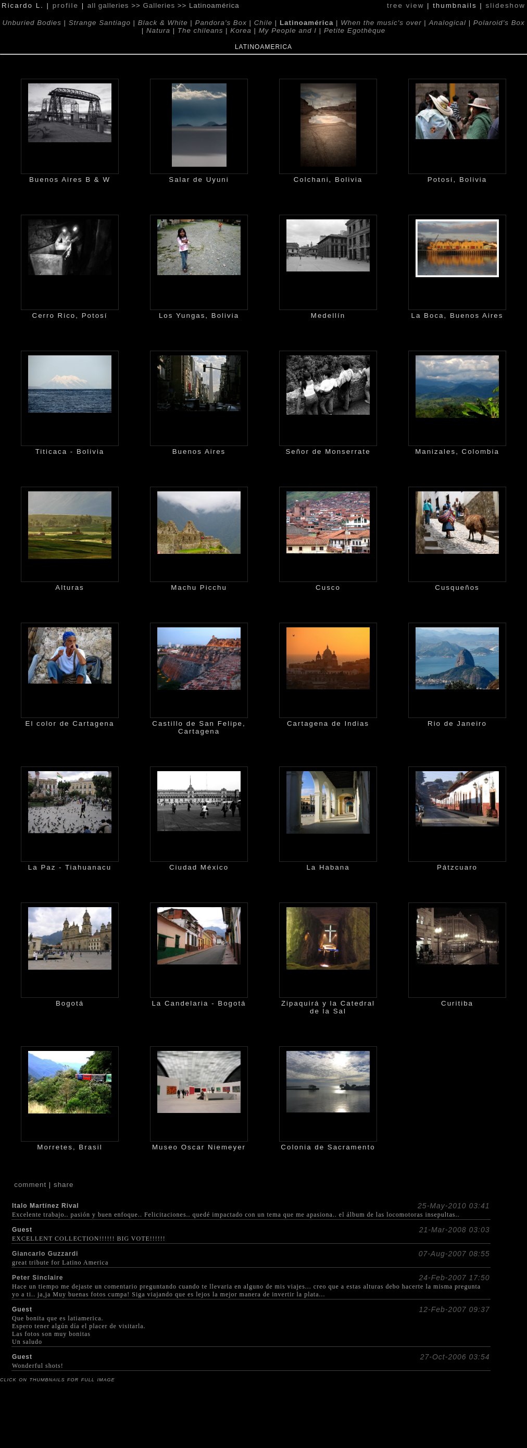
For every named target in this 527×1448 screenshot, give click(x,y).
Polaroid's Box (499, 23)
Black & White (163, 23)
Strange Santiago (100, 23)
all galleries (108, 5)
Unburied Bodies (31, 23)
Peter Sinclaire (37, 1277)
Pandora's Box (221, 23)
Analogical (447, 23)
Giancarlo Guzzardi (45, 1253)
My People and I (288, 30)
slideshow (505, 5)
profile (66, 5)
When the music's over (381, 23)
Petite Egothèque (354, 30)
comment (30, 1185)
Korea (241, 30)
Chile (263, 23)
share (63, 1185)
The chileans (200, 30)
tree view (405, 5)
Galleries (159, 5)
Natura (158, 30)
